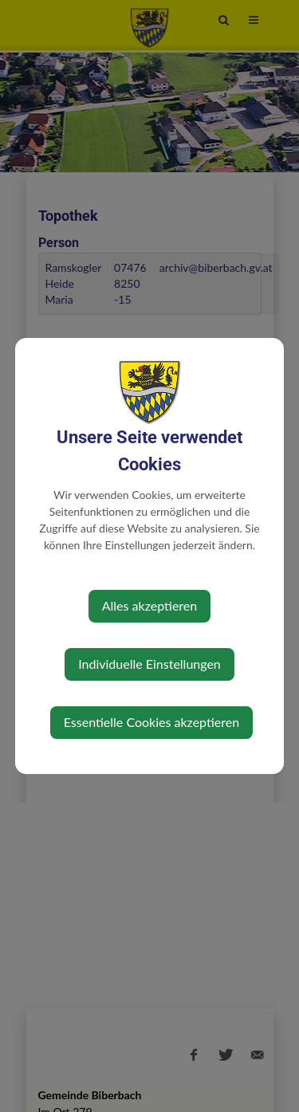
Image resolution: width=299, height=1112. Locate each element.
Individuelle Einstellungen (149, 663)
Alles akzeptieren (149, 605)
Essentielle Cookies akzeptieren (151, 721)
